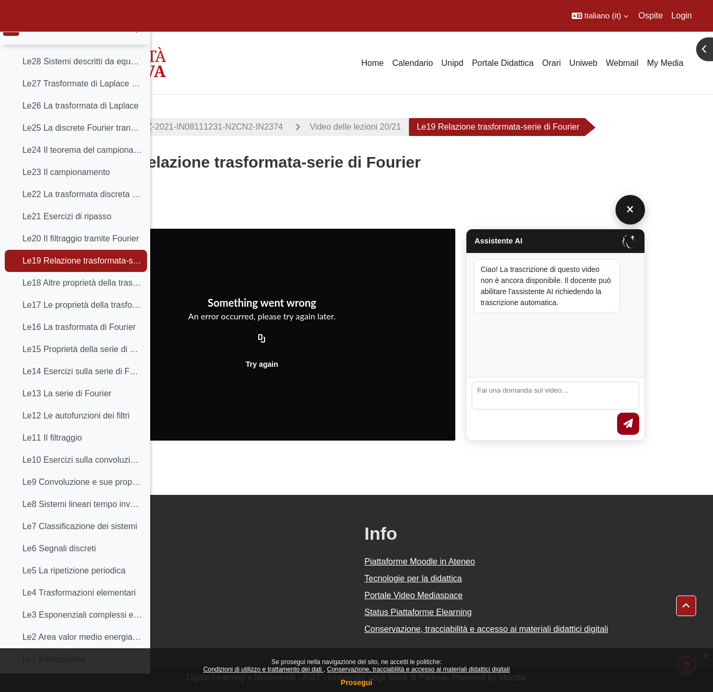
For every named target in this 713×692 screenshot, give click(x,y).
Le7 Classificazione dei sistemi (79, 544)
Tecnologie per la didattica (488, 578)
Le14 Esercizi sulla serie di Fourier (82, 389)
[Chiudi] (686, 210)
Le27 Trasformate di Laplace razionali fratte (82, 101)
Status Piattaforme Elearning (493, 612)
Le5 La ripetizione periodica (73, 588)
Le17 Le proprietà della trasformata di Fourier (82, 322)
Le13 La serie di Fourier (66, 411)
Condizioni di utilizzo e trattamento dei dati (263, 669)
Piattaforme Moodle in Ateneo (494, 561)
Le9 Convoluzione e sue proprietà (82, 499)
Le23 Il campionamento (66, 190)
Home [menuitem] (372, 63)
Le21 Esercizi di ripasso (66, 234)
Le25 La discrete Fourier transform (82, 145)
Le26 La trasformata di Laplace (80, 123)
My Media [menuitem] (665, 63)
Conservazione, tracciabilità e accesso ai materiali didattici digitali (418, 669)
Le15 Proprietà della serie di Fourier (82, 367)
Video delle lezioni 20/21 (449, 126)
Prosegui (357, 682)
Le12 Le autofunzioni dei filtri (76, 433)
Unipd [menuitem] (453, 63)
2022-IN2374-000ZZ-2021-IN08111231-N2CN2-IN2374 (273, 126)
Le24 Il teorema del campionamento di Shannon (82, 167)
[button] (599, 16)
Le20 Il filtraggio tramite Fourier (80, 256)
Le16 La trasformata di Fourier (78, 344)
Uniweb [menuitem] (583, 63)
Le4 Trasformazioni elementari (78, 610)
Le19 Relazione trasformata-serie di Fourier (82, 278)
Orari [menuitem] (551, 63)
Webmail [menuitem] (622, 63)
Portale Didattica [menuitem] (502, 63)
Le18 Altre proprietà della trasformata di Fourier (82, 300)
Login (681, 15)
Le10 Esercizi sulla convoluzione (82, 477)
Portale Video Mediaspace (488, 595)
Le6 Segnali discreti (59, 566)
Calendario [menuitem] (412, 63)
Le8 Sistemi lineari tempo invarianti (82, 522)
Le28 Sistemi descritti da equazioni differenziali (82, 79)
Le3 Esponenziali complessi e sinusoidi (82, 632)
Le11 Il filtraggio (52, 455)
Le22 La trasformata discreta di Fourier (82, 212)
